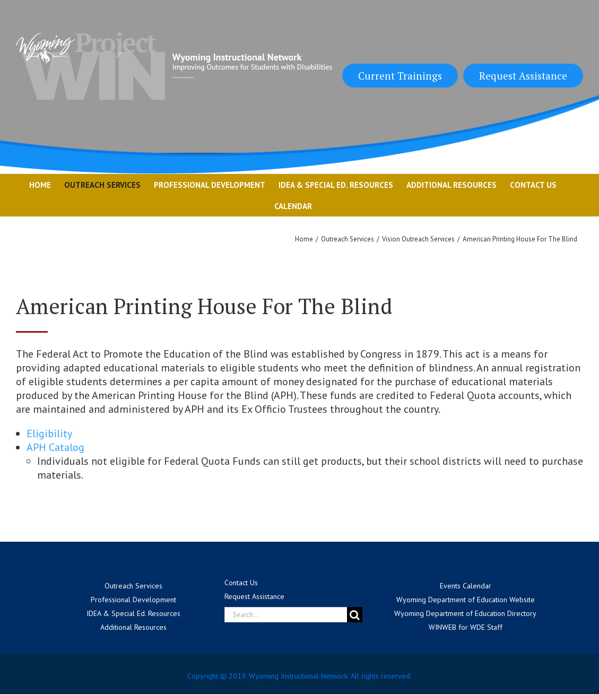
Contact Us (241, 582)
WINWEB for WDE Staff (465, 627)
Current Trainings (400, 75)
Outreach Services (133, 586)
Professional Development (133, 599)
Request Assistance (523, 75)
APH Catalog (55, 447)
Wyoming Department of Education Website (465, 599)
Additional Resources (133, 627)
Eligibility (49, 433)
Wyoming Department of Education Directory (465, 613)
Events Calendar (465, 586)
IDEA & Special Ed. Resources (133, 613)
